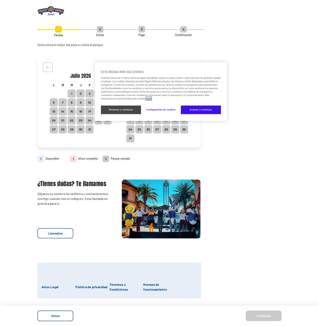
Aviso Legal (50, 287)
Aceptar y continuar (201, 109)
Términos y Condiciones (118, 286)
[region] (161, 91)
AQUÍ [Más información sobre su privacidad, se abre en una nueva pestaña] (148, 98)
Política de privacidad (91, 287)
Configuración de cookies (160, 109)
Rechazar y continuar (121, 109)
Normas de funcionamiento (155, 286)
